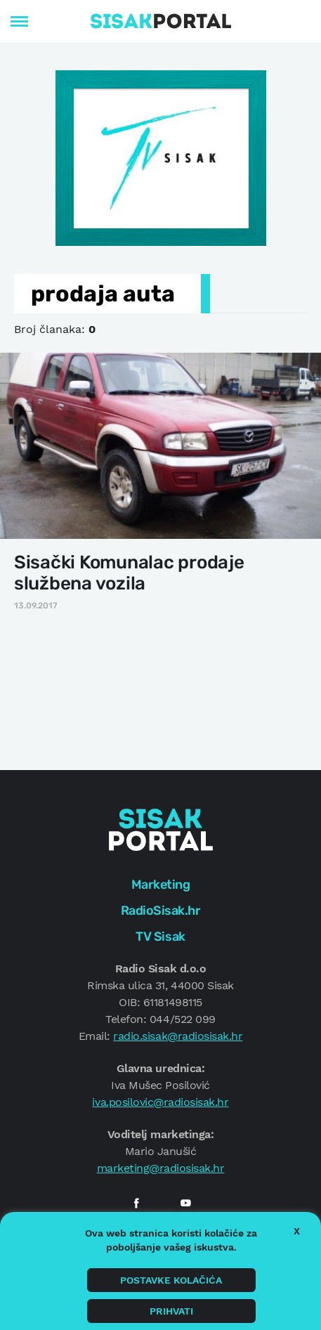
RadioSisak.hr (161, 910)
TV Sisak (160, 936)
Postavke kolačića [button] (171, 1280)
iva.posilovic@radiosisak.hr (160, 1102)
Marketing (160, 884)
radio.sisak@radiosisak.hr (177, 1036)
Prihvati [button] (171, 1311)
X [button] (297, 1231)
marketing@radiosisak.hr (161, 1168)
